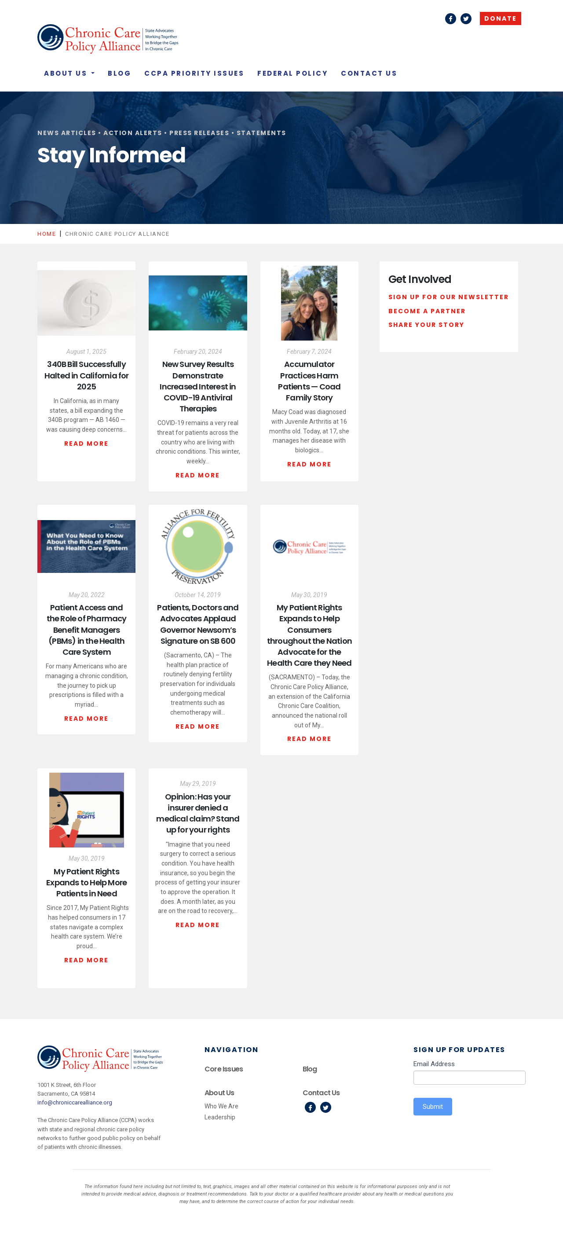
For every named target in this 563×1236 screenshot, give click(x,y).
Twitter (466, 18)
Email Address (434, 1064)
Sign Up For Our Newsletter (448, 297)
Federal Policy (292, 73)
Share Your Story (426, 324)
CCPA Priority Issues (194, 73)
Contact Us (369, 73)
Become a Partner (427, 311)
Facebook (450, 18)
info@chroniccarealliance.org (74, 1102)
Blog (119, 73)
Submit (433, 1107)
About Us (67, 73)
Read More (86, 443)
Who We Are (221, 1106)
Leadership (220, 1117)
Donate (500, 18)
